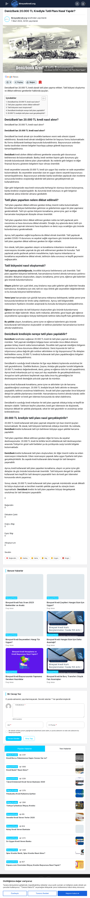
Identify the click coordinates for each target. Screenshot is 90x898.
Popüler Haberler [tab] (25, 749)
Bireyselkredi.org (19, 18)
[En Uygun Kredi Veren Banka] (45, 841)
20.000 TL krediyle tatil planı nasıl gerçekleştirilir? (26, 113)
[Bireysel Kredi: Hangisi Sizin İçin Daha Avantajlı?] (65, 628)
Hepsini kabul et (72, 893)
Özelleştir (15, 893)
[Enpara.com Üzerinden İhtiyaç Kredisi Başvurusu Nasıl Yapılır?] (45, 864)
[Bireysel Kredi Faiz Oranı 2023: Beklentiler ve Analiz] (24, 591)
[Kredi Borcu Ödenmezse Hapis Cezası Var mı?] (45, 757)
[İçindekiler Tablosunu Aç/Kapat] (42, 98)
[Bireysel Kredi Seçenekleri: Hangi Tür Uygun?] (24, 628)
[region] (45, 888)
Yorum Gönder (14, 739)
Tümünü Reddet (42, 893)
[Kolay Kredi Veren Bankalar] (45, 829)
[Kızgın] (66, 558)
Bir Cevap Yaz (14, 694)
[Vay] (44, 558)
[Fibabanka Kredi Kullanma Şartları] (45, 793)
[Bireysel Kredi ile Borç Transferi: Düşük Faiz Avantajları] (65, 665)
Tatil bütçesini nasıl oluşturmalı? (20, 108)
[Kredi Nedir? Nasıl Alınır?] (45, 769)
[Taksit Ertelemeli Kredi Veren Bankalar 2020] (45, 781)
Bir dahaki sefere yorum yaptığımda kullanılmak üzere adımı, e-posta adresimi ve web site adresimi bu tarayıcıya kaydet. (44, 731)
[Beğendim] (11, 558)
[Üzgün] (54, 558)
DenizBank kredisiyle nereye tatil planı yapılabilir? (26, 110)
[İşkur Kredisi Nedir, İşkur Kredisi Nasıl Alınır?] (45, 853)
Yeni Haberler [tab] (65, 749)
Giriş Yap (29, 739)
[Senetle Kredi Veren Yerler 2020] (45, 817)
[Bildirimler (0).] (83, 3)
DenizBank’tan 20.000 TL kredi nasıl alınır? (24, 102)
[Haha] (34, 558)
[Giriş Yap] (77, 3)
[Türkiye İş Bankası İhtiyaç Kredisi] (45, 805)
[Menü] (7, 3)
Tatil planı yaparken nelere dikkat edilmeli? (24, 105)
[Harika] (23, 558)
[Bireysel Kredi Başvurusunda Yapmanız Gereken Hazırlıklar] (24, 665)
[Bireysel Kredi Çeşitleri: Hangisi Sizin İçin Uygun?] (65, 591)
